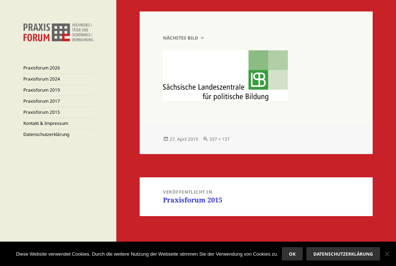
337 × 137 (219, 139)
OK (292, 254)
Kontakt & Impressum (45, 123)
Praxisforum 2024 (41, 79)
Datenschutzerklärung (46, 134)
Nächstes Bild (180, 38)
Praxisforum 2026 (41, 68)
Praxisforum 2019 (41, 90)
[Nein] (386, 254)
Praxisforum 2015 (41, 112)
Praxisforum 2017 (41, 101)
